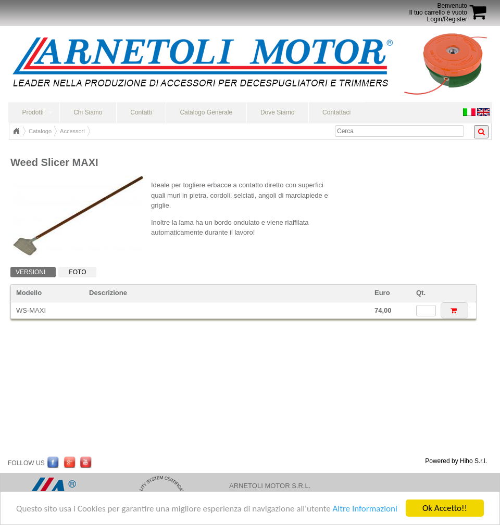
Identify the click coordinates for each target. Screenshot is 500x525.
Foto (77, 272)
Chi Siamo (87, 112)
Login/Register (447, 19)
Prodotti (32, 112)
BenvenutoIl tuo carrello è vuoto (438, 9)
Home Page (16, 131)
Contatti (141, 112)
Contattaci (336, 112)
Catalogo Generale (206, 112)
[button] (454, 310)
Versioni (30, 272)
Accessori (72, 131)
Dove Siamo (277, 112)
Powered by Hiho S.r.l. (456, 461)
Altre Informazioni (364, 508)
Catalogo (40, 131)
